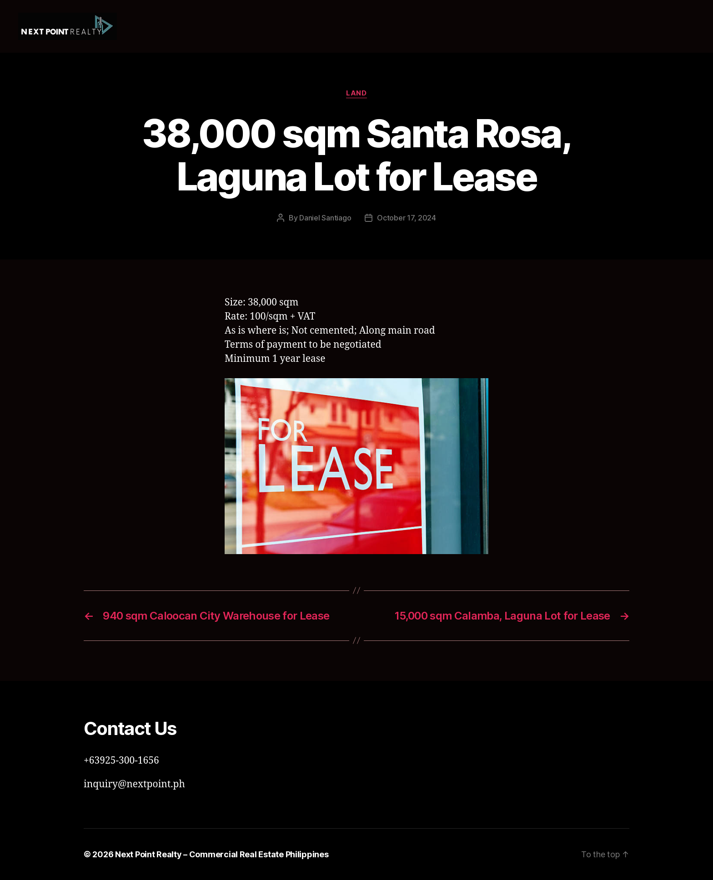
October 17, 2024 (406, 217)
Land (356, 93)
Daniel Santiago (325, 217)
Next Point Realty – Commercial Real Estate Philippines (221, 854)
